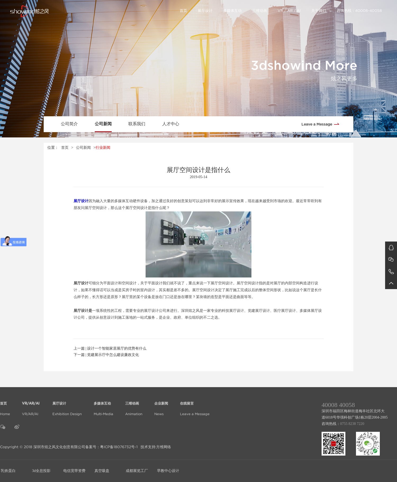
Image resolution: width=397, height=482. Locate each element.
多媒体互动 (232, 10)
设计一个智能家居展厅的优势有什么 (116, 348)
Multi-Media (103, 405)
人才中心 (170, 124)
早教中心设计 (168, 471)
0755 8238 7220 (352, 424)
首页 (183, 10)
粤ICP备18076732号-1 (119, 447)
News (161, 405)
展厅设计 (205, 10)
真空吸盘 (101, 471)
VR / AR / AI (289, 10)
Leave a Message (322, 124)
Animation (133, 405)
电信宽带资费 (74, 471)
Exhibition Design (67, 405)
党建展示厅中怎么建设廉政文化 (113, 355)
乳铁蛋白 (8, 471)
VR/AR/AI (31, 405)
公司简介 (69, 124)
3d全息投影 (41, 471)
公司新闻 (103, 124)
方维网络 (163, 447)
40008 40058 (338, 405)
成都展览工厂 (137, 471)
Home (5, 405)
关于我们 (318, 10)
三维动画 (259, 10)
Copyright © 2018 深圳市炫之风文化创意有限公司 (42, 447)
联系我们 (136, 124)
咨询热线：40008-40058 (359, 10)
